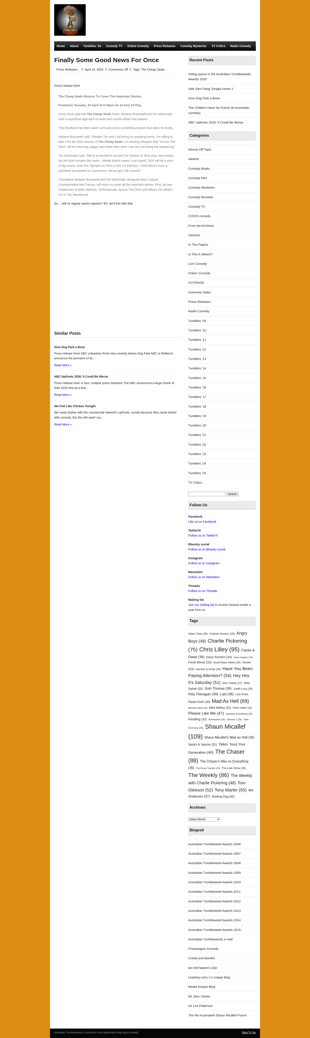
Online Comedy (138, 46)
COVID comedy (199, 216)
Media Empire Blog (201, 986)
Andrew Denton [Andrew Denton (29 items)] (222, 633)
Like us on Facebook (202, 521)
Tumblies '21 (197, 435)
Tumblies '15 (197, 378)
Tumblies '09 (197, 321)
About (74, 46)
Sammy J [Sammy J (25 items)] (234, 719)
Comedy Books (199, 168)
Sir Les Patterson (200, 1006)
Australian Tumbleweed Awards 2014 (214, 920)
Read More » (63, 365)
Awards (193, 159)
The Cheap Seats (152, 69)
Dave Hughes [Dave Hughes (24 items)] (243, 657)
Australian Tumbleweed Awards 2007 (214, 853)
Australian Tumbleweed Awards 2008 (214, 863)
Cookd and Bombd (201, 958)
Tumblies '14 (197, 368)
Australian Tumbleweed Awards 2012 (214, 901)
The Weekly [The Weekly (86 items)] (208, 775)
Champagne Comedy (203, 948)
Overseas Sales (199, 292)
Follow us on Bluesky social (206, 549)
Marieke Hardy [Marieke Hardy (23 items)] (197, 708)
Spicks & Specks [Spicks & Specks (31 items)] (202, 744)
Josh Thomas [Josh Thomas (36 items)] (217, 688)
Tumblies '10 (197, 330)
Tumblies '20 (197, 425)
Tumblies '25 (197, 473)
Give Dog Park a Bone (204, 98)
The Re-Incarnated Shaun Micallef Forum (217, 1015)
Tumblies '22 (197, 444)
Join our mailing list (201, 604)
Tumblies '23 (197, 454)
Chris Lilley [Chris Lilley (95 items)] (219, 649)
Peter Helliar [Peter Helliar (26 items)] (242, 707)
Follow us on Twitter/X (203, 535)
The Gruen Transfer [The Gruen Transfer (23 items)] (208, 768)
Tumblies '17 (197, 397)
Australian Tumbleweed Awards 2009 (214, 872)
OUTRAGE (196, 282)
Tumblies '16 (197, 387)
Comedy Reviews (200, 197)
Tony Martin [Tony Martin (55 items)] (231, 789)
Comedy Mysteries (194, 46)
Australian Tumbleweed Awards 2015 (214, 930)
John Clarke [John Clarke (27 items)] (232, 683)
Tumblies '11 (197, 339)
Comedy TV (114, 46)
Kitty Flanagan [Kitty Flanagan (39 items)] (203, 694)
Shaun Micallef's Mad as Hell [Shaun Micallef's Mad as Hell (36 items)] (229, 737)
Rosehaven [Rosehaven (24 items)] (216, 719)
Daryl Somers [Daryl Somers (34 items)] (219, 657)
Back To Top (249, 1032)
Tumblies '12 (197, 349)
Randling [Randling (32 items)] (197, 719)
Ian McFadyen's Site (202, 968)
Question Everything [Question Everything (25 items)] (239, 714)
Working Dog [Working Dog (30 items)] (223, 796)
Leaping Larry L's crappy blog (209, 977)
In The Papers (198, 244)
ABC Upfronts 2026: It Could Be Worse (215, 122)
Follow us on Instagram (203, 563)
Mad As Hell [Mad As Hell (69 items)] (230, 701)
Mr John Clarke (199, 996)
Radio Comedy (240, 46)
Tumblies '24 (197, 463)
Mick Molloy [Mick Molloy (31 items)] (220, 707)
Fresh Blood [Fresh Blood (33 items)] (199, 662)
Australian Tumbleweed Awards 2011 (214, 891)
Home (61, 46)
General (194, 235)
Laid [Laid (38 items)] (227, 694)
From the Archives (201, 225)
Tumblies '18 (197, 406)
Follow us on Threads (202, 591)
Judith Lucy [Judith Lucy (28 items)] (243, 688)
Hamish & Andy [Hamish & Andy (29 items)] (208, 669)
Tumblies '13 (197, 359)
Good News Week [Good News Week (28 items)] (226, 662)
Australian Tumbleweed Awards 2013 (214, 910)
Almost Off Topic (199, 149)
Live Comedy (197, 263)
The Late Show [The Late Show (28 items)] (234, 768)
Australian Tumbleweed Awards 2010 (214, 882)
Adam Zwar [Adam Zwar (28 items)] (198, 633)
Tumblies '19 (197, 416)
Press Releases (165, 46)
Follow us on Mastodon (203, 577)
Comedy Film (197, 178)
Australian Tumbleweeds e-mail (210, 939)
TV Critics (218, 46)
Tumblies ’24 (92, 46)
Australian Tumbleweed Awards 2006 (214, 844)
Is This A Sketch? (200, 254)
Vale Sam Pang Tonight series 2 (210, 89)
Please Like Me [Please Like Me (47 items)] (206, 713)
